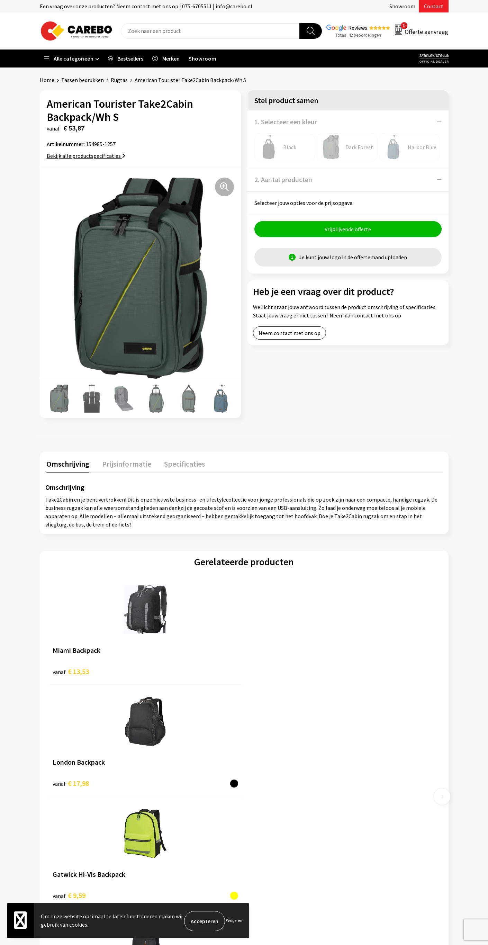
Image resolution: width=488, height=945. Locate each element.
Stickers (363, 802)
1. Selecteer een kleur (285, 121)
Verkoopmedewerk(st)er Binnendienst (298, 739)
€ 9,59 (267, 670)
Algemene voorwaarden (179, 771)
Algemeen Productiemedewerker (292, 750)
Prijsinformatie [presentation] (123, 462)
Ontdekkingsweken (275, 771)
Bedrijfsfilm (267, 823)
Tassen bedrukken (82, 79)
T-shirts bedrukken (275, 802)
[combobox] (210, 31)
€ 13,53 (71, 670)
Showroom (402, 6)
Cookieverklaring (171, 792)
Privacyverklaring (171, 802)
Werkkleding (368, 750)
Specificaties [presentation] (178, 462)
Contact (433, 6)
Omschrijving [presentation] (66, 462)
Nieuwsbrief (267, 834)
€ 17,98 (170, 670)
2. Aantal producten (283, 179)
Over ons (263, 781)
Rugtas (119, 79)
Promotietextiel (373, 739)
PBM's (361, 760)
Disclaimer (164, 823)
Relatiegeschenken (376, 781)
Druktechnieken (170, 813)
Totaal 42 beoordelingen (358, 35)
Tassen (362, 792)
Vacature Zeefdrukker (278, 760)
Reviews (357, 27)
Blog (258, 792)
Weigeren (234, 921)
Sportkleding (369, 771)
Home (47, 79)
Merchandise (267, 813)
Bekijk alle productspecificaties (86, 155)
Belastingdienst (170, 739)
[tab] (66, 464)
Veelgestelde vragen (175, 781)
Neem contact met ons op (289, 334)
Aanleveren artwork (174, 750)
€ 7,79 (367, 670)
